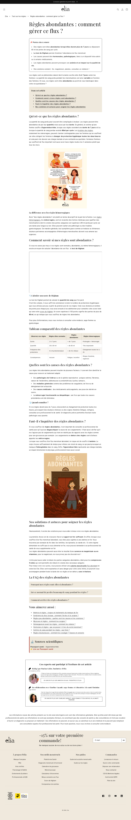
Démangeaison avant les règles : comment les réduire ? (54, 624)
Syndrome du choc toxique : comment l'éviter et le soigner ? (56, 616)
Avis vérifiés (19, 766)
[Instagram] (109, 796)
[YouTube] (115, 796)
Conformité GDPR (111, 777)
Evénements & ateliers (20, 773)
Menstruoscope (50, 770)
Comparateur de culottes (50, 784)
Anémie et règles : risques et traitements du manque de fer (55, 613)
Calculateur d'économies (50, 773)
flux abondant (83, 566)
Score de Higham (50, 780)
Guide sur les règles (80, 763)
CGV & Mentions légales (111, 773)
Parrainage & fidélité (20, 770)
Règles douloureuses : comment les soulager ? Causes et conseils (58, 633)
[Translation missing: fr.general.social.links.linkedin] (121, 796)
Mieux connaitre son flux (50, 777)
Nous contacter (111, 770)
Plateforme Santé (50, 759)
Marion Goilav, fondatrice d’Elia (53, 669)
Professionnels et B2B (20, 777)
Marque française (20, 759)
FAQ (19, 763)
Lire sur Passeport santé (43, 649)
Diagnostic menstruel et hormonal (50, 763)
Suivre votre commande (111, 763)
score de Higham (46, 312)
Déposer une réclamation (111, 766)
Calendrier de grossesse (50, 766)
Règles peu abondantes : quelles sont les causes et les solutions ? (59, 618)
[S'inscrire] (123, 740)
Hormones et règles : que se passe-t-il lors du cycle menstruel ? (57, 627)
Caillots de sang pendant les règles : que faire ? (51, 630)
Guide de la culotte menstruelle (81, 759)
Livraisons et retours (111, 759)
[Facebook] (103, 796)
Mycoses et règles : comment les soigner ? (49, 621)
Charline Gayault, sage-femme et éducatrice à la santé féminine (74, 687)
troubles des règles (85, 130)
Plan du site (111, 780)
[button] (4, 9)
